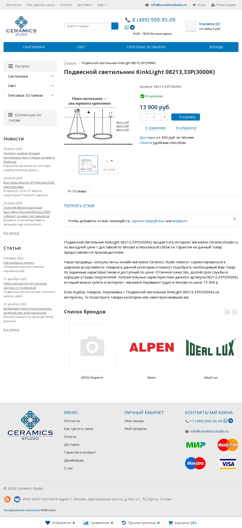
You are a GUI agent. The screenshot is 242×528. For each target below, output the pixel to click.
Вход (199, 5)
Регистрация (223, 5)
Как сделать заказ (41, 5)
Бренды (216, 47)
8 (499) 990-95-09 (154, 19)
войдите (180, 220)
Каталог (19, 66)
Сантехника (34, 47)
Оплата (66, 5)
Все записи (11, 233)
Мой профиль (136, 428)
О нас (68, 468)
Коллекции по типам (24, 117)
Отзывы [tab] (77, 191)
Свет (81, 47)
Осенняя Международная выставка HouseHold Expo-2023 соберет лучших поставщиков (27, 211)
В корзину (184, 117)
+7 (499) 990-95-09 (206, 421)
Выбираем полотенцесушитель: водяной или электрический (28, 310)
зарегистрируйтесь (148, 220)
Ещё (102, 5)
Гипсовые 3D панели (146, 47)
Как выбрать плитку (19, 262)
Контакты (13, 5)
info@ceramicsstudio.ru (169, 5)
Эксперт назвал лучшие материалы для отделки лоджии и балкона (29, 157)
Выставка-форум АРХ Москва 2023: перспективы (29, 184)
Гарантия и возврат (80, 452)
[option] (88, 164)
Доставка (85, 5)
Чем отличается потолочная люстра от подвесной (25, 285)
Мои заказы (134, 421)
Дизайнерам (74, 460)
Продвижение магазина (22, 510)
